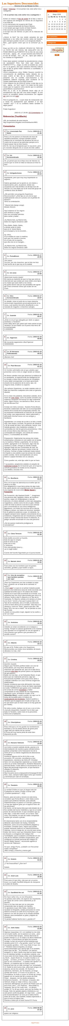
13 (5, 560)
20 (5, 784)
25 (5, 1008)
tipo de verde (23, 19)
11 (5, 477)
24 (5, 926)
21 (5, 858)
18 (5, 721)
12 (5, 532)
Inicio (5, 9)
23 (5, 891)
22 (5, 875)
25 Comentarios (34, 113)
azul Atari (14, 671)
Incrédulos (23, 690)
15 (5, 621)
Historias (12, 9)
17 (5, 658)
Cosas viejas (52, 11)
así (4, 96)
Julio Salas (15, 398)
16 (5, 642)
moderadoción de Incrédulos (14, 699)
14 (5, 575)
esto (17, 96)
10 (5, 364)
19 (5, 742)
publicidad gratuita (10, 466)
